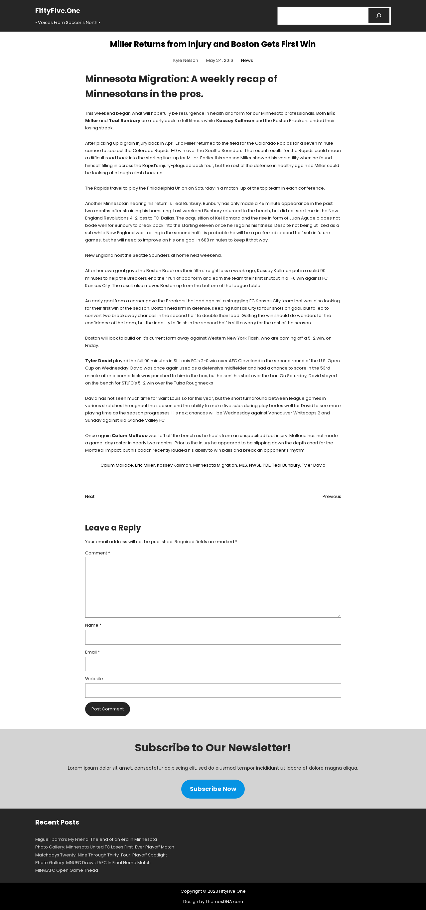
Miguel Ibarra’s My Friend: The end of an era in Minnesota (96, 839)
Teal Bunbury (286, 465)
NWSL (255, 465)
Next (89, 496)
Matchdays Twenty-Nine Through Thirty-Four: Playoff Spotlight (101, 855)
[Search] (378, 15)
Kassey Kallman (174, 465)
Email (92, 652)
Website (94, 679)
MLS (243, 465)
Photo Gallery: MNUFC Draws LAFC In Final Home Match (93, 862)
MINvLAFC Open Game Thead (66, 870)
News (247, 60)
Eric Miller (145, 465)
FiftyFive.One (57, 10)
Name (93, 625)
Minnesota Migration (215, 465)
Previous (332, 496)
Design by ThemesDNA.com (213, 901)
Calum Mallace (116, 465)
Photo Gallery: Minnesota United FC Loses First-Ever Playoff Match (104, 847)
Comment (97, 553)
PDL (266, 465)
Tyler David (314, 465)
